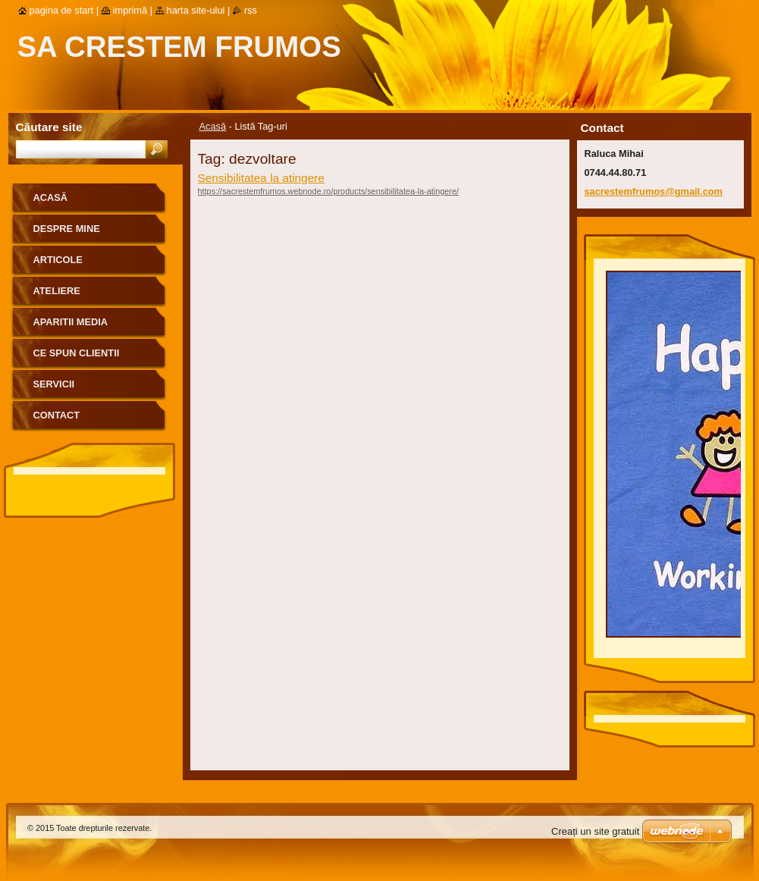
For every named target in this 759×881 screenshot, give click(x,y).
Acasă (213, 126)
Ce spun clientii (76, 353)
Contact (56, 415)
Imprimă (130, 10)
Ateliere (56, 290)
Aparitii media (70, 322)
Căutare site (49, 127)
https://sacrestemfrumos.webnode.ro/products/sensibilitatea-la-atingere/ (328, 191)
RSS (250, 10)
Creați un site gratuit (595, 831)
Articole (58, 259)
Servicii (54, 384)
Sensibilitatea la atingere (261, 177)
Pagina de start (62, 10)
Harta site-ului (196, 10)
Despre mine (66, 228)
